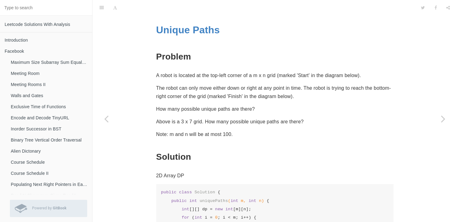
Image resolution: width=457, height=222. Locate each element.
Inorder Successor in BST (36, 128)
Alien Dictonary (26, 151)
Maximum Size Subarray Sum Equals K (49, 62)
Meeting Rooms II (28, 84)
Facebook (14, 51)
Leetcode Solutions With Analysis (37, 24)
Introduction (16, 40)
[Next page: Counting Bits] (443, 118)
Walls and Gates (27, 95)
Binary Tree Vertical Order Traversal (46, 140)
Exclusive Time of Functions (38, 106)
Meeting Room (25, 73)
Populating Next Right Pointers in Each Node (51, 184)
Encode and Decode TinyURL (40, 117)
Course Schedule (28, 162)
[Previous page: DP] (106, 118)
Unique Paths (188, 14)
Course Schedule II (30, 173)
